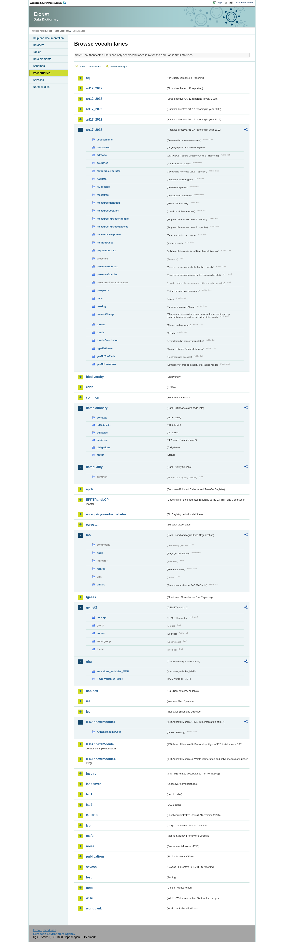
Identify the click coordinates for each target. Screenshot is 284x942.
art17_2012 (94, 119)
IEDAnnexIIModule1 (100, 722)
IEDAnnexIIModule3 (100, 744)
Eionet (48, 31)
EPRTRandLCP (97, 499)
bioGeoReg (103, 147)
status (100, 454)
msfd (89, 835)
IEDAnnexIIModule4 (100, 759)
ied (88, 711)
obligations (103, 447)
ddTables (102, 432)
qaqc (100, 298)
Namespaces (41, 86)
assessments (105, 139)
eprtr (89, 489)
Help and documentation (48, 38)
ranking (101, 306)
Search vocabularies (90, 66)
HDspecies (103, 186)
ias (88, 701)
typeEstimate (105, 348)
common (92, 397)
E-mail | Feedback (44, 930)
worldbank (94, 908)
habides (92, 691)
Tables (37, 51)
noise (90, 846)
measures (103, 194)
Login (219, 2)
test (89, 877)
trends (101, 332)
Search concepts (118, 66)
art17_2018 (94, 129)
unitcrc (101, 584)
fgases (91, 597)
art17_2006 (94, 109)
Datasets (38, 45)
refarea (101, 568)
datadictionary (96, 408)
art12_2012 (94, 88)
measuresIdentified (108, 202)
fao (88, 535)
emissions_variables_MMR (113, 671)
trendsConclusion (107, 340)
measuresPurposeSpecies (112, 226)
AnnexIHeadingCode (109, 731)
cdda (89, 387)
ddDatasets (103, 425)
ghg (89, 661)
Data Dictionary (62, 31)
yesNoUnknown (106, 364)
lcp (88, 825)
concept (101, 617)
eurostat (92, 524)
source (101, 633)
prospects (103, 290)
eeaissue (102, 440)
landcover (93, 784)
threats (101, 324)
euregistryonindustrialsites (106, 514)
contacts (102, 417)
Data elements (42, 59)
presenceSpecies (107, 274)
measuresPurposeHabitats (113, 218)
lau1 (89, 794)
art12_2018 (94, 98)
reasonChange (105, 314)
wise (89, 898)
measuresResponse (109, 234)
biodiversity (95, 376)
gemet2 (91, 607)
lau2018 (92, 815)
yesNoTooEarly (106, 356)
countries (102, 162)
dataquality (94, 467)
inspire (91, 773)
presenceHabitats (107, 266)
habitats (101, 178)
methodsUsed (105, 242)
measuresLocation (108, 210)
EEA (49, 3)
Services (38, 79)
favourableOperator (108, 170)
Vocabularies (41, 73)
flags (100, 552)
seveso (91, 867)
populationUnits (106, 250)
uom (89, 887)
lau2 (89, 804)
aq (88, 78)
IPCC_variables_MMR (110, 678)
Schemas (39, 65)
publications (95, 856)
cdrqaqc (102, 155)
